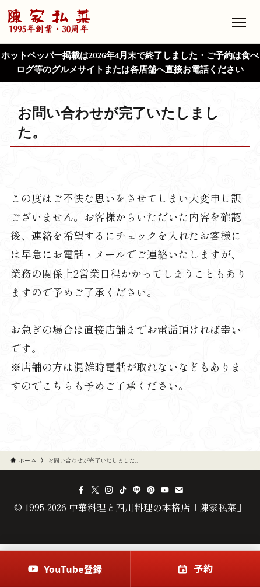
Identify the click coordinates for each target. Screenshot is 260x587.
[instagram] (109, 490)
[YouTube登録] (65, 569)
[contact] (179, 490)
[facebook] (81, 490)
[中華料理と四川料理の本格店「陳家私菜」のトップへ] (49, 22)
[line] (137, 490)
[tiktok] (123, 490)
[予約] (195, 569)
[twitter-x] (95, 490)
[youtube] (165, 490)
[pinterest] (151, 490)
